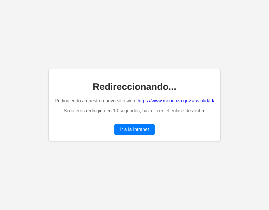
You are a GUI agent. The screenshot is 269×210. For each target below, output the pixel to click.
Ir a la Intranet (134, 129)
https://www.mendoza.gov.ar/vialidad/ (176, 100)
